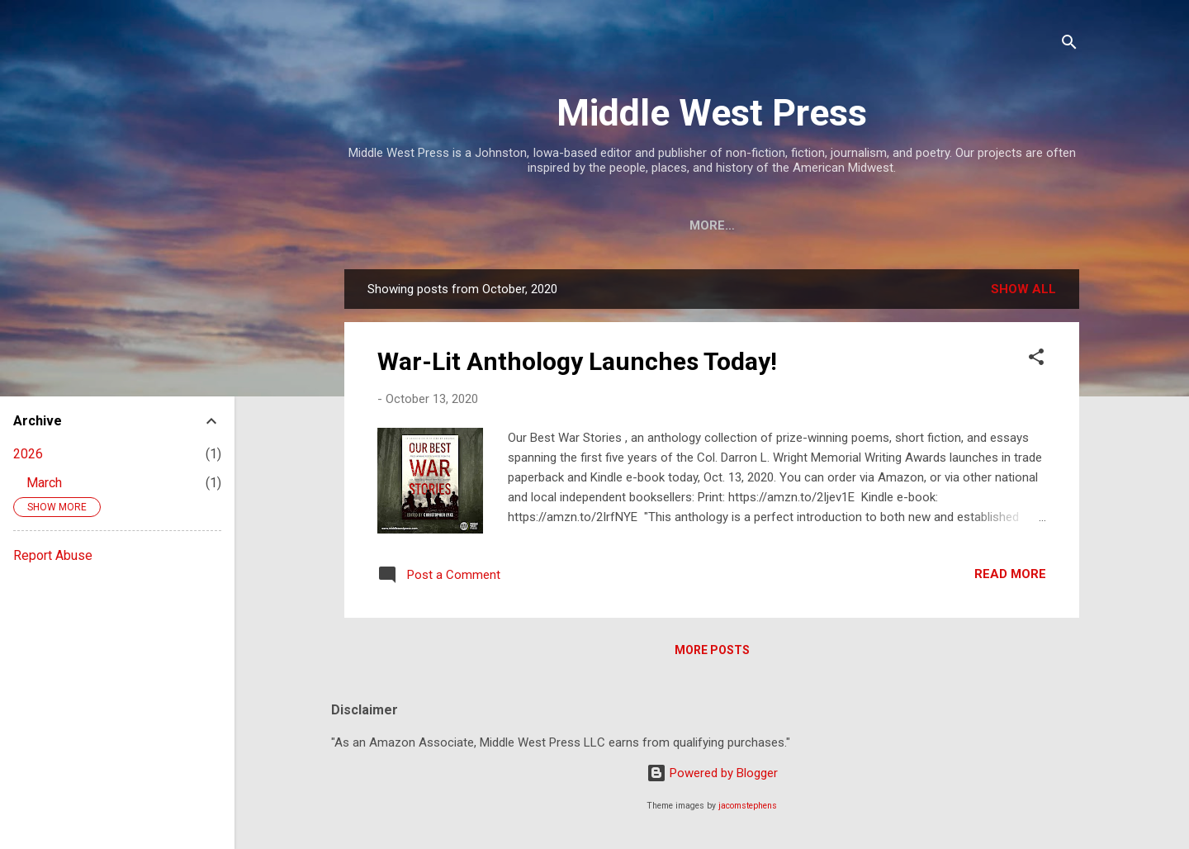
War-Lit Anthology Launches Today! (577, 364)
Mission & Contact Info (449, 225)
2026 (28, 454)
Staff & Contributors (636, 225)
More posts (712, 653)
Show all (1023, 292)
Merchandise (934, 225)
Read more (1010, 577)
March (44, 483)
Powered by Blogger (712, 773)
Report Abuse (52, 555)
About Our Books (801, 225)
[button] (1036, 363)
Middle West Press (712, 113)
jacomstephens (747, 805)
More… (1031, 225)
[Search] (1069, 45)
